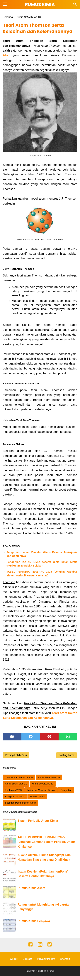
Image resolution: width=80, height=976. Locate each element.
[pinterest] (49, 736)
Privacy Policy (46, 958)
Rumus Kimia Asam (31, 888)
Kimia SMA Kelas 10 (49, 777)
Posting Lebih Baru (16, 755)
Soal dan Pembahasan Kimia (20, 802)
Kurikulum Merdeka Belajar (41, 790)
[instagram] (40, 946)
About (13, 958)
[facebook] (12, 736)
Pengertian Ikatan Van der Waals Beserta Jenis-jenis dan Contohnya (41, 554)
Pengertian (66, 790)
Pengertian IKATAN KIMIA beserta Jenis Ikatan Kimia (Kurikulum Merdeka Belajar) (41, 563)
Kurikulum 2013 (13, 790)
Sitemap (65, 958)
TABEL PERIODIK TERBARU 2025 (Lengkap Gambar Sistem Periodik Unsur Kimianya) (41, 573)
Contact (27, 958)
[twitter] (30, 736)
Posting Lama (66, 755)
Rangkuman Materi (15, 796)
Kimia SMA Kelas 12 (43, 783)
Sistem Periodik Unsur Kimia (38, 820)
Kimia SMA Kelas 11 (16, 783)
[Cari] (75, 5)
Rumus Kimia (40, 4)
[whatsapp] (68, 736)
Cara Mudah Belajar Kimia (19, 777)
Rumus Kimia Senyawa (34, 921)
